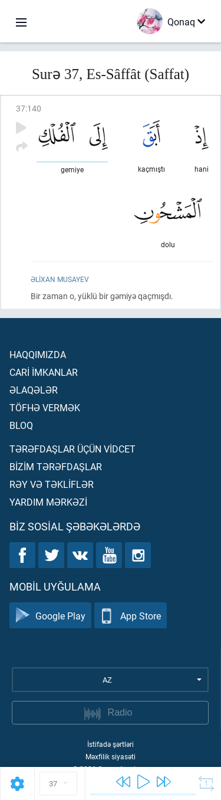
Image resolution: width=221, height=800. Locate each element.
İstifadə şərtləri (110, 744)
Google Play (50, 615)
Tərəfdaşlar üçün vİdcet (72, 448)
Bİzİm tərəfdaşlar (55, 466)
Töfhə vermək (44, 407)
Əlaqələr (33, 389)
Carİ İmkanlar (43, 372)
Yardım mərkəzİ (48, 502)
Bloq (21, 425)
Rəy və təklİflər (51, 484)
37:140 (28, 108)
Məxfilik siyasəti (110, 756)
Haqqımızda (37, 354)
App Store (130, 615)
